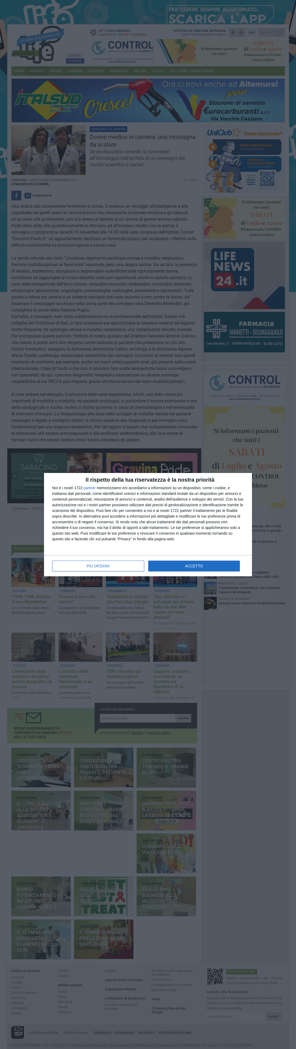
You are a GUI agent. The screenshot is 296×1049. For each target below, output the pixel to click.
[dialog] (148, 524)
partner (90, 488)
